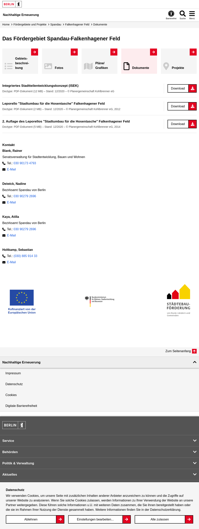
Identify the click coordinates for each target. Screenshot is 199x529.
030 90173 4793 (25, 163)
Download (178, 88)
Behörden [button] (10, 452)
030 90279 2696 (25, 196)
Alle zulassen (160, 519)
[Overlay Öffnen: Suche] (182, 15)
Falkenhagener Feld (77, 24)
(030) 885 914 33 (25, 256)
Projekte (178, 67)
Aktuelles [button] (9, 474)
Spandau (55, 24)
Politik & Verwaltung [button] (18, 463)
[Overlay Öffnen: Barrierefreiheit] (171, 15)
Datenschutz (14, 384)
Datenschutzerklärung (165, 509)
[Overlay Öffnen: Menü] (192, 15)
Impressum (13, 373)
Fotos (59, 67)
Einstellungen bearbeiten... (95, 519)
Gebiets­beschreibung (22, 63)
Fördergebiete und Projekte (29, 24)
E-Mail (11, 169)
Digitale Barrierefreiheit (21, 405)
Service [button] (8, 441)
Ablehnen (31, 519)
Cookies (11, 395)
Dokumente (140, 67)
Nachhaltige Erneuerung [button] (21, 362)
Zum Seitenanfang (178, 351)
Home (6, 24)
